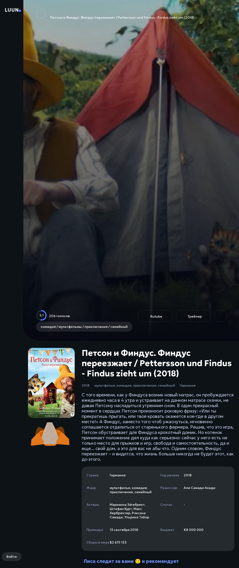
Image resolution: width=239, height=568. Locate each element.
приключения (144, 385)
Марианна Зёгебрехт (127, 504)
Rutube (156, 316)
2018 (86, 385)
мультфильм (104, 385)
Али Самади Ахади (199, 488)
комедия (123, 385)
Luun (12, 10)
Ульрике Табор (136, 517)
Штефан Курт (121, 509)
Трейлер (194, 316)
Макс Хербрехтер (126, 511)
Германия (188, 385)
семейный (166, 385)
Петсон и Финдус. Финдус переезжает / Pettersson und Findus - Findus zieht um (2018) (115, 14)
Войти (12, 556)
